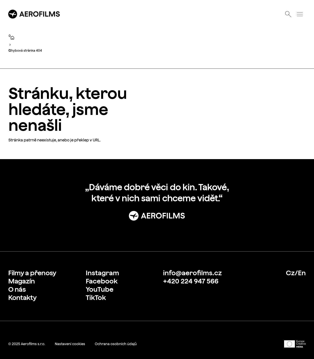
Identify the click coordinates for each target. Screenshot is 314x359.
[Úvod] (12, 37)
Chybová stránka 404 (25, 50)
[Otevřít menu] (300, 14)
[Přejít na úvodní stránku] (34, 14)
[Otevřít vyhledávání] (288, 14)
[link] (32, 273)
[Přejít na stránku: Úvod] (157, 216)
